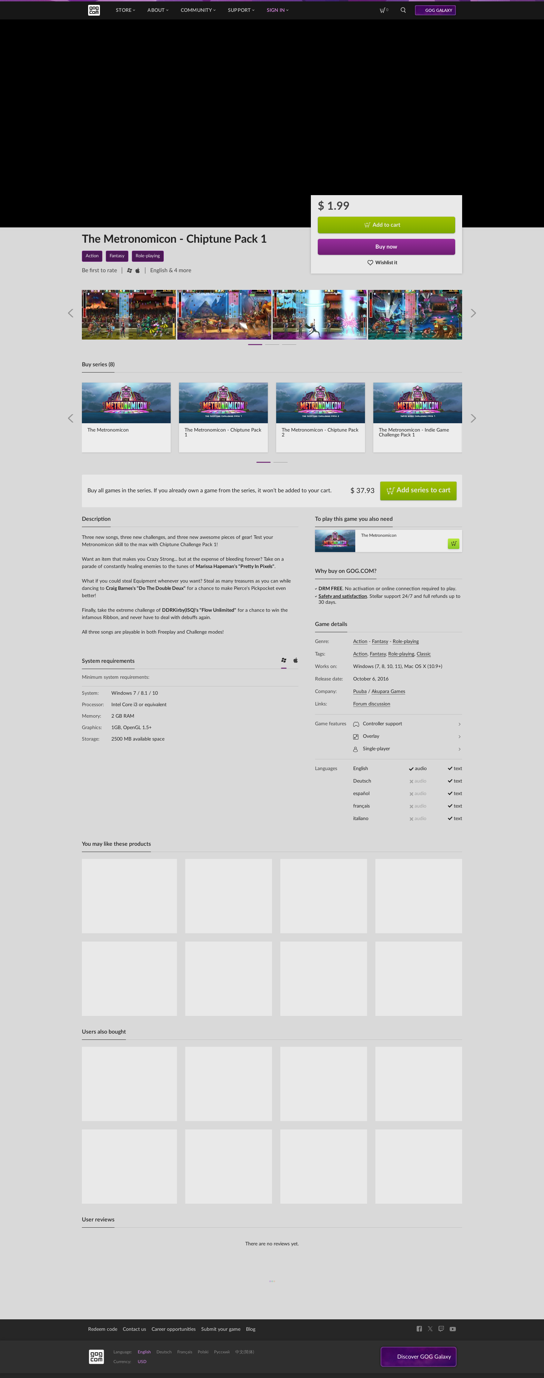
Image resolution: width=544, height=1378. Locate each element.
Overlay (406, 736)
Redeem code (102, 1329)
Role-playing (406, 641)
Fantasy (380, 641)
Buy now (386, 247)
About (157, 10)
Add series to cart (418, 491)
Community (198, 10)
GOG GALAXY (438, 10)
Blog (250, 1329)
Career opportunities (174, 1329)
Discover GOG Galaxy (424, 1357)
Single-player (406, 749)
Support (241, 10)
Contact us (134, 1329)
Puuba (360, 691)
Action (360, 641)
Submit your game (220, 1329)
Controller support (406, 724)
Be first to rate (99, 270)
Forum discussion (371, 704)
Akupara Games (388, 691)
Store (125, 10)
